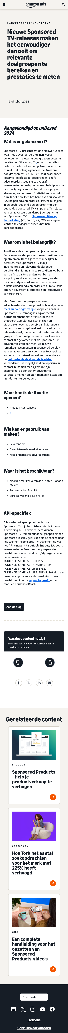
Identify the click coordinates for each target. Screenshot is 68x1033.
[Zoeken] (63, 4)
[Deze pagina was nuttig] (50, 663)
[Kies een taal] (34, 997)
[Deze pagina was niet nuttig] (18, 663)
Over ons (34, 1020)
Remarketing (12, 220)
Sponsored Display (44, 216)
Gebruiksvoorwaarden (34, 1028)
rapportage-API (39, 580)
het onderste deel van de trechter (30, 359)
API (12, 413)
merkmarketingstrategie (20, 309)
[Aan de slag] (14, 607)
